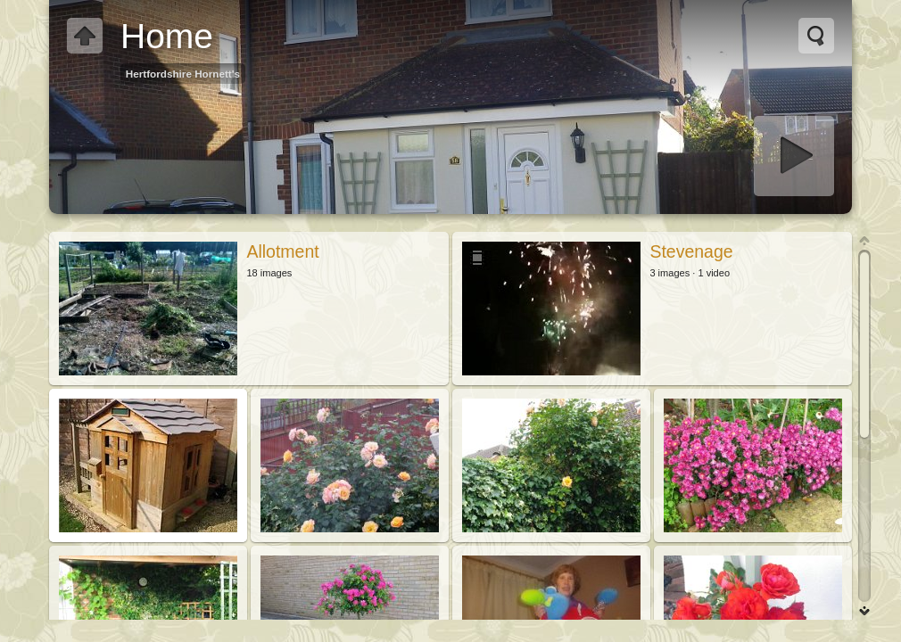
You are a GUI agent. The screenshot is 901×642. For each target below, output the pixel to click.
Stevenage (690, 251)
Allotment (282, 251)
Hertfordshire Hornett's (183, 73)
